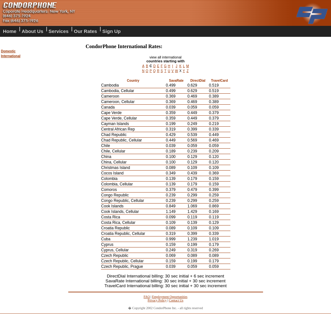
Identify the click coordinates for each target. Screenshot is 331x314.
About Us (32, 31)
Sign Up (111, 31)
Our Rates (85, 31)
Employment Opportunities (169, 296)
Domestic (8, 51)
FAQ (147, 296)
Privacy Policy (157, 300)
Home (10, 31)
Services (59, 31)
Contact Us (176, 300)
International (10, 56)
